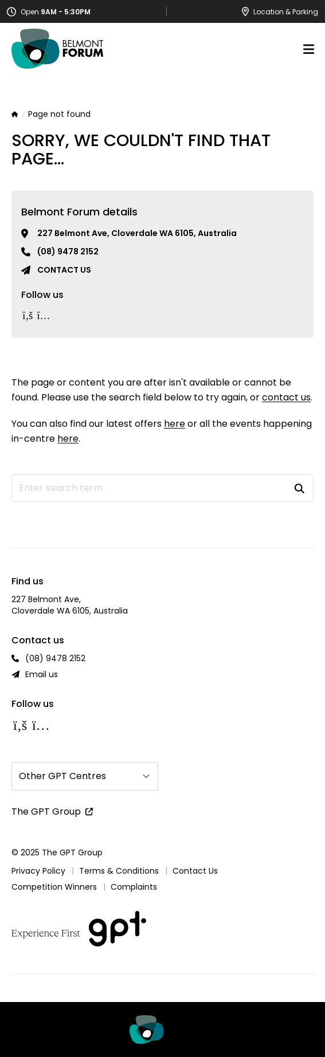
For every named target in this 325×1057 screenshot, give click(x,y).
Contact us (64, 270)
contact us (286, 397)
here (174, 423)
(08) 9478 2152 (68, 251)
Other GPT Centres (62, 776)
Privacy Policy (38, 871)
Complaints (134, 887)
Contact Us (195, 871)
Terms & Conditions (119, 871)
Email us (41, 674)
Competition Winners (54, 887)
